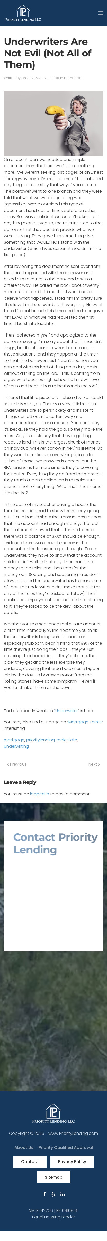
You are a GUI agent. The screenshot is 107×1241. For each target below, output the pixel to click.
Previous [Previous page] (17, 764)
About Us (23, 1147)
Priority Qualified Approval (66, 1147)
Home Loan (73, 77)
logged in (39, 794)
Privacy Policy (72, 1162)
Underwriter (66, 711)
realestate (67, 740)
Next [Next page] (94, 764)
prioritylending (40, 740)
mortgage (14, 740)
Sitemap (54, 1177)
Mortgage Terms (85, 722)
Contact (30, 1162)
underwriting (16, 746)
